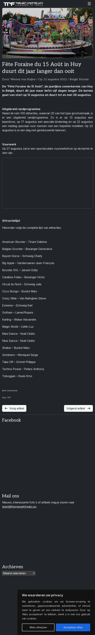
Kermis (84, 79)
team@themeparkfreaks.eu (19, 506)
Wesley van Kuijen (23, 79)
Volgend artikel (78, 408)
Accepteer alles (73, 627)
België (74, 79)
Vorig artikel (14, 408)
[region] (56, 612)
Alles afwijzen (38, 627)
